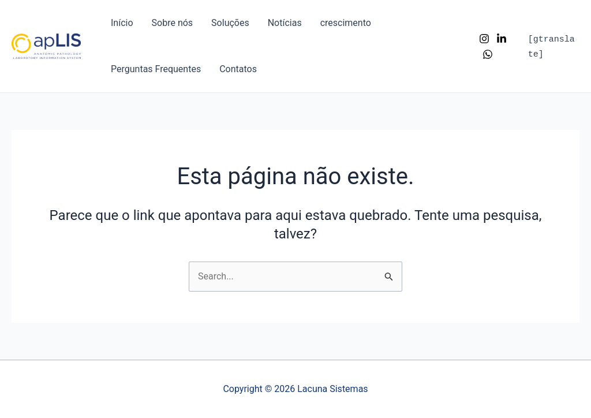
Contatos (238, 69)
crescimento (345, 22)
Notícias (285, 22)
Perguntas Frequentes (156, 69)
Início (122, 22)
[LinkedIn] (501, 38)
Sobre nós (172, 22)
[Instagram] (484, 38)
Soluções (230, 22)
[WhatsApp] (487, 54)
